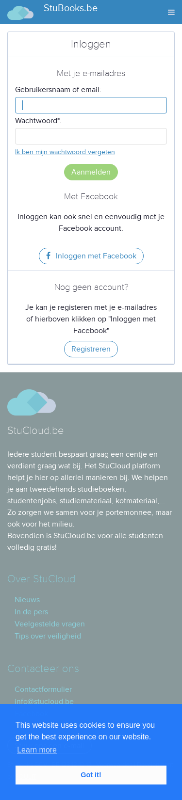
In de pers (31, 612)
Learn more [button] (37, 750)
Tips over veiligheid (48, 636)
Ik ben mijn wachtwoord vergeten (65, 152)
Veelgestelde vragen (50, 624)
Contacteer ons (43, 668)
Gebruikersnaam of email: (58, 90)
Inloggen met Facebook (91, 256)
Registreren (91, 349)
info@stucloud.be (44, 701)
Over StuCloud (41, 579)
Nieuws (27, 600)
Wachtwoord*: (38, 121)
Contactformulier (43, 689)
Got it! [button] (91, 775)
